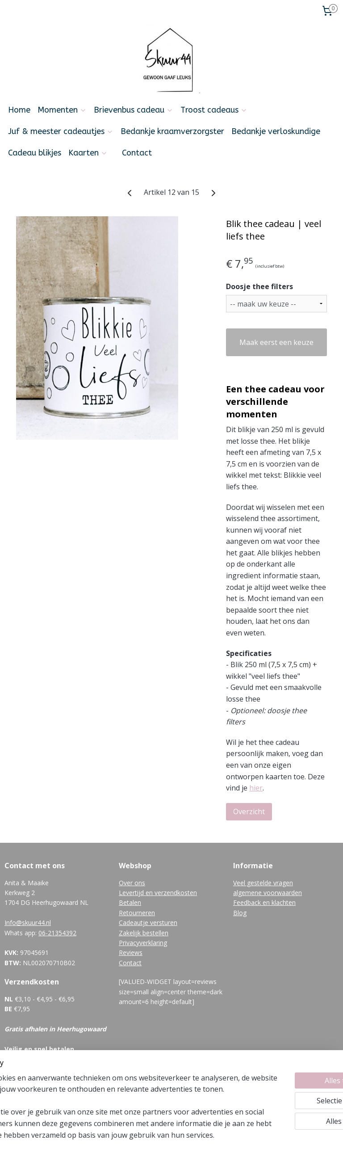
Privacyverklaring (143, 942)
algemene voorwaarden (267, 892)
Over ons (132, 883)
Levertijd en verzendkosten (158, 892)
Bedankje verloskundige (275, 131)
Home (19, 110)
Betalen (130, 902)
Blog (240, 912)
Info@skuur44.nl (27, 922)
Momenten (62, 110)
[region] (112, 1089)
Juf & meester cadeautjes (60, 131)
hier (256, 788)
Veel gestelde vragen (263, 883)
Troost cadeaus (213, 110)
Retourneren (137, 912)
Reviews (130, 952)
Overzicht (249, 811)
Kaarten (88, 153)
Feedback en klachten (264, 902)
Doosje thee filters (259, 286)
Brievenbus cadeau (133, 110)
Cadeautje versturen (148, 922)
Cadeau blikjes (34, 153)
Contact (137, 153)
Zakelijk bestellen (143, 933)
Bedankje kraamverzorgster (172, 131)
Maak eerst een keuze (276, 342)
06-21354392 (57, 933)
